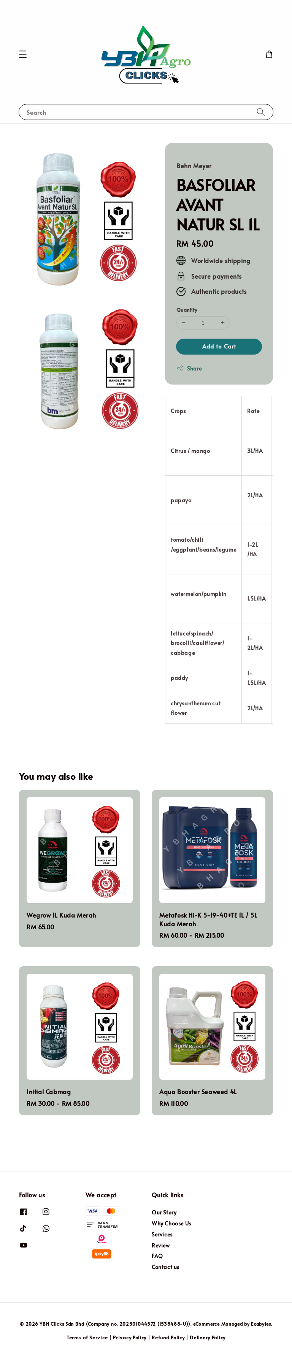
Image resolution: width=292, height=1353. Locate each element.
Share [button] (189, 368)
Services (162, 1234)
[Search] (261, 111)
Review (161, 1245)
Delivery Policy (207, 1337)
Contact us (165, 1267)
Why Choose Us (171, 1223)
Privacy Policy (129, 1337)
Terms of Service (87, 1337)
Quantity (186, 309)
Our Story (164, 1212)
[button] (22, 54)
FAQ (157, 1256)
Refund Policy (168, 1337)
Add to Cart (219, 346)
